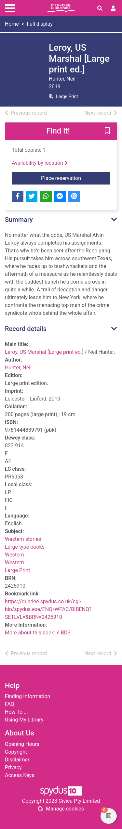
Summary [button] (19, 219)
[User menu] (113, 8)
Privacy (13, 767)
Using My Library (24, 720)
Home (12, 24)
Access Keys (19, 775)
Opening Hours (22, 744)
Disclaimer (17, 760)
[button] (107, 131)
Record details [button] (26, 329)
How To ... (16, 712)
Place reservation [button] (75, 177)
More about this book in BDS (38, 633)
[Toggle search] (99, 8)
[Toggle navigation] (10, 7)
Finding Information (27, 696)
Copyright (16, 752)
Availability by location (40, 163)
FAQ (9, 704)
